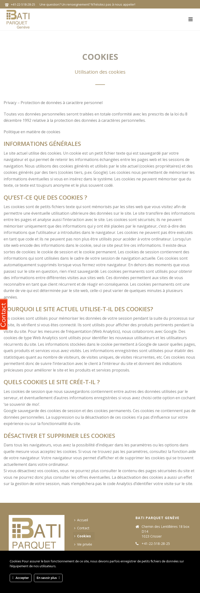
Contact (81, 528)
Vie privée (83, 544)
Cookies (82, 536)
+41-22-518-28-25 (23, 4)
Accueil (81, 520)
